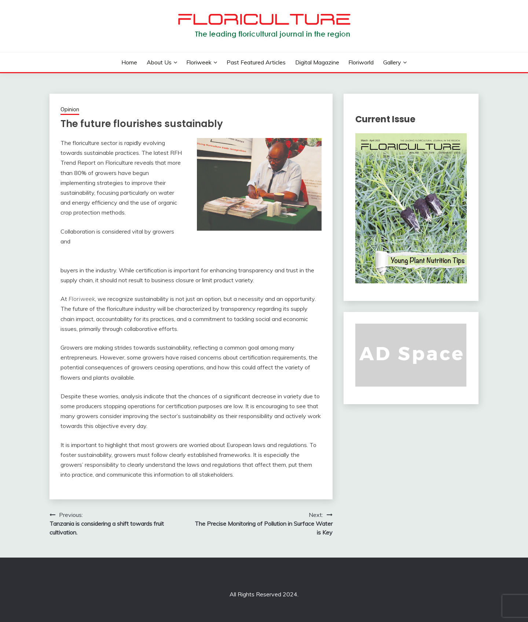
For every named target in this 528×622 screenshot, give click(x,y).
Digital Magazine (317, 62)
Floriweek (199, 62)
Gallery (392, 62)
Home (129, 62)
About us (159, 62)
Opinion (69, 109)
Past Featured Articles (256, 62)
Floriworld (361, 62)
